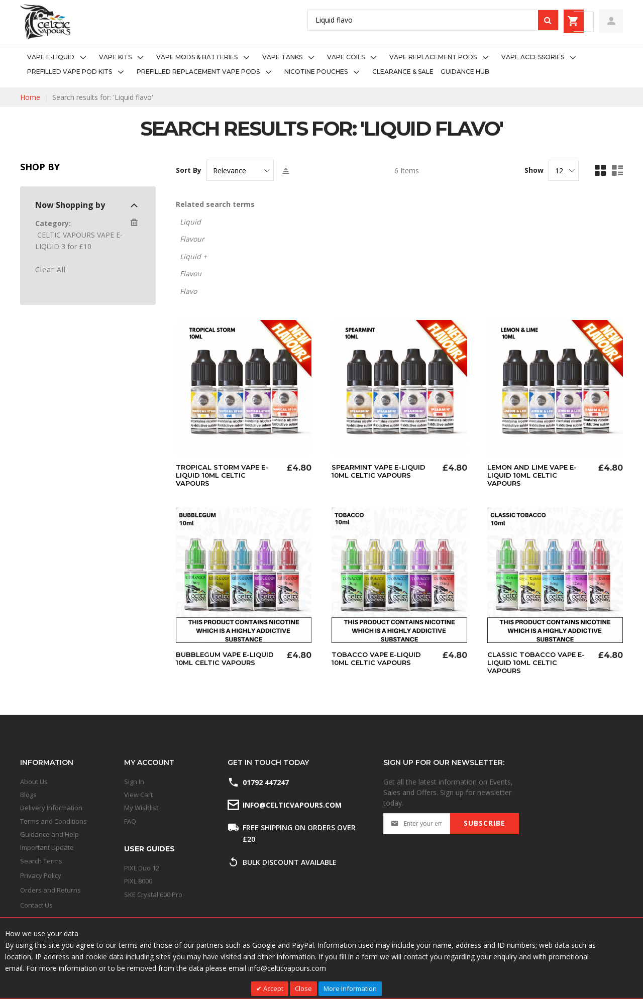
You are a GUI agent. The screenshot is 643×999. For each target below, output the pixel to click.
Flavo (188, 291)
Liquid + (193, 256)
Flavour (192, 239)
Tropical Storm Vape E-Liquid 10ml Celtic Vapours (224, 475)
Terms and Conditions (53, 821)
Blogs (28, 794)
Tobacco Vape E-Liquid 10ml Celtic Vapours (378, 658)
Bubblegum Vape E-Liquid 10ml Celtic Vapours (227, 658)
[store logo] (45, 22)
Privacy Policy (40, 875)
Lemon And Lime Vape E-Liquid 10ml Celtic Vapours (535, 475)
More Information (350, 988)
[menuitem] (59, 57)
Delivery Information (51, 807)
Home (30, 97)
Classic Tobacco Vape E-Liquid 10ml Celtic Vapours (537, 662)
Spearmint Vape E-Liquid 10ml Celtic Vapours (381, 471)
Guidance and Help (49, 834)
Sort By (188, 170)
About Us (34, 781)
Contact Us (36, 905)
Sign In (134, 781)
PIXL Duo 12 (141, 867)
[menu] (321, 64)
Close (303, 988)
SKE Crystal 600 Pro (153, 894)
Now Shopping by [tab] (70, 204)
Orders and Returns (50, 890)
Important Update (47, 847)
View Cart (138, 794)
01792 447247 (266, 782)
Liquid (190, 222)
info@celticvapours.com (291, 805)
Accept (272, 988)
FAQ (130, 821)
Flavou (190, 273)
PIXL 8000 (138, 880)
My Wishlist (141, 807)
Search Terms (41, 860)
